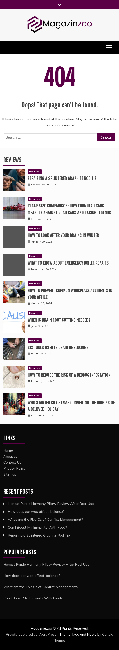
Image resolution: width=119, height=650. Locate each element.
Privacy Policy (14, 468)
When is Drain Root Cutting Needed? (59, 319)
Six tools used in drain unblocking (58, 347)
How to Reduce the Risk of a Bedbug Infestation (69, 375)
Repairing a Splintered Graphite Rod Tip (62, 178)
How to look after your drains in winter (63, 235)
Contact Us (12, 462)
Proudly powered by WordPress (31, 634)
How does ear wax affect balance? (36, 511)
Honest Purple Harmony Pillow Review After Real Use (51, 503)
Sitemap (9, 474)
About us (10, 456)
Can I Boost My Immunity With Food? (37, 527)
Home (8, 450)
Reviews (12, 159)
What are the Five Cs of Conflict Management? (45, 519)
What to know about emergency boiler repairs (68, 262)
